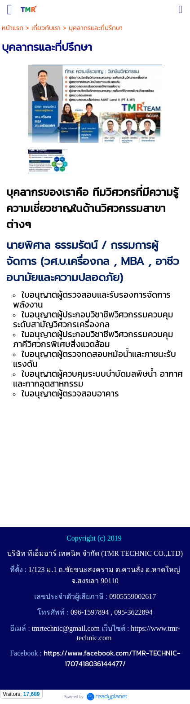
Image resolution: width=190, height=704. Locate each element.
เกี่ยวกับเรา (46, 28)
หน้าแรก (12, 28)
